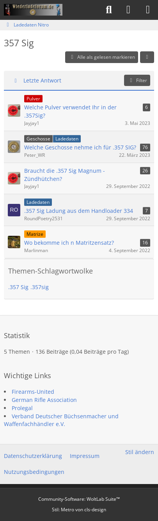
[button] (147, 57)
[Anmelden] (128, 9)
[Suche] (109, 10)
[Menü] (148, 10)
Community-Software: (79, 499)
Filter (137, 80)
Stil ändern (139, 452)
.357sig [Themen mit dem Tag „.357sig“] (39, 287)
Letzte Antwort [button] (42, 80)
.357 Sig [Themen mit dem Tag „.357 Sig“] (18, 287)
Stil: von (79, 509)
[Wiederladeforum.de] (33, 10)
